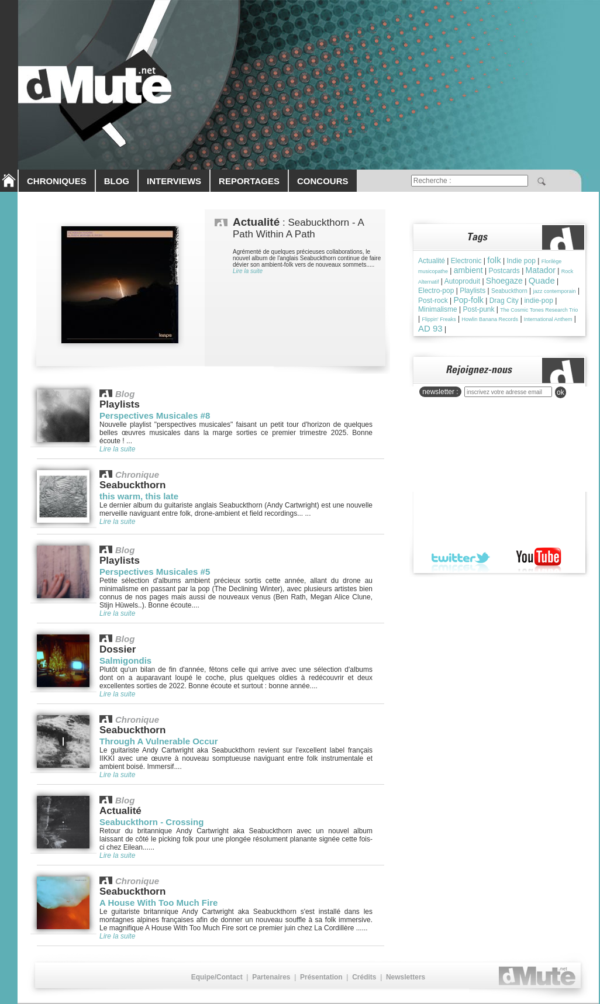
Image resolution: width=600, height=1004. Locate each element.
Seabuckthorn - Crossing (151, 822)
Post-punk (478, 309)
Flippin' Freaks (439, 319)
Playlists (472, 291)
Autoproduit (462, 281)
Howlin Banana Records (490, 319)
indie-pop (538, 300)
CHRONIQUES (57, 181)
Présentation (321, 977)
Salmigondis (125, 660)
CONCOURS (323, 181)
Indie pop (520, 261)
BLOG (116, 181)
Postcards (503, 271)
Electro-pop (436, 291)
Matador (541, 270)
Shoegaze (504, 280)
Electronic (466, 261)
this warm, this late (138, 496)
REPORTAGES (249, 181)
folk (494, 260)
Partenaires (271, 977)
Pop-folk (468, 300)
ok (560, 392)
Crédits (364, 977)
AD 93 (430, 328)
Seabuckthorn (509, 291)
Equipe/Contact (217, 977)
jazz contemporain (554, 291)
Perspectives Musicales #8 (154, 415)
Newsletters (405, 977)
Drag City (504, 300)
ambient (468, 270)
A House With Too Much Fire (158, 903)
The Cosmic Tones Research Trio (539, 310)
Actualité (431, 261)
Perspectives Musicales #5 (154, 572)
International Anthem (548, 319)
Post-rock (433, 300)
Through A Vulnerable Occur (158, 741)
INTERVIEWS (174, 181)
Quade (542, 280)
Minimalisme (437, 309)
